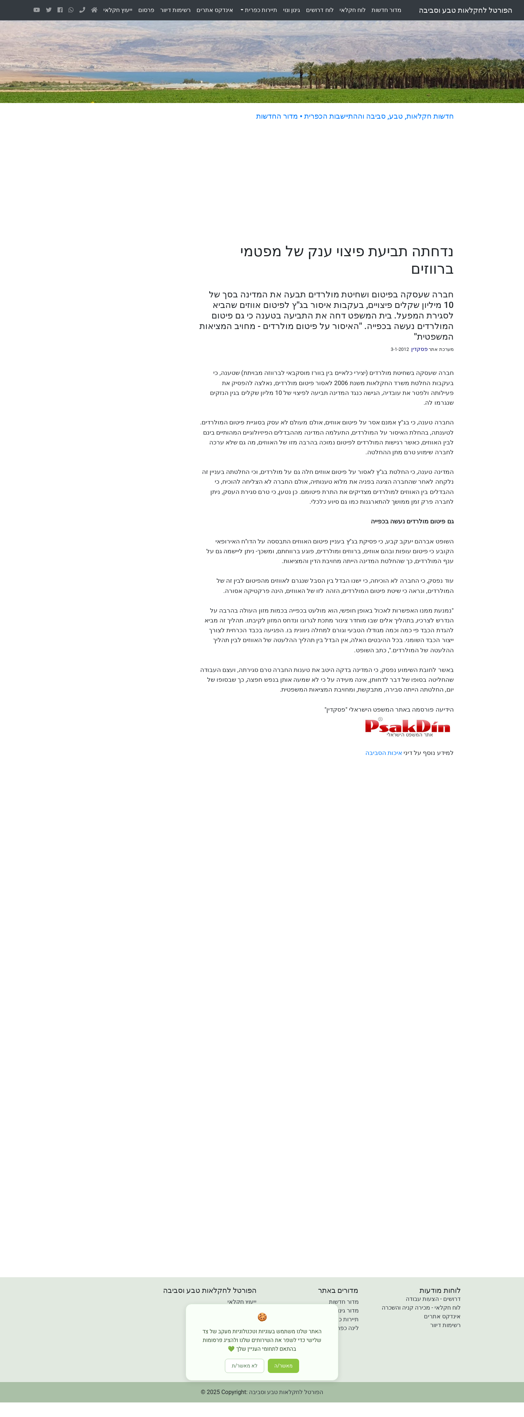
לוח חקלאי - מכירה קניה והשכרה (421, 1307)
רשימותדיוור (175, 10)
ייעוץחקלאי (117, 10)
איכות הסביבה (383, 752)
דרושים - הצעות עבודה (433, 1298)
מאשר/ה (283, 1366)
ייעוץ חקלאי (242, 1301)
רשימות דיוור (445, 1325)
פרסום (146, 10)
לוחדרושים (319, 10)
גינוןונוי (291, 10)
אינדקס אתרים (442, 1316)
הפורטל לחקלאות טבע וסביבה (465, 10)
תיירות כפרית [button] (260, 10)
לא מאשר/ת (244, 1366)
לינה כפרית (345, 1328)
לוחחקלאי (353, 10)
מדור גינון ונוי (343, 1310)
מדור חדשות (344, 1301)
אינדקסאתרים (214, 10)
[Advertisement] (301, 183)
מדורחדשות (386, 10)
